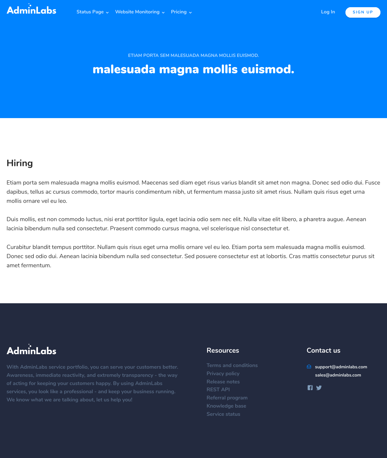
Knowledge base (229, 406)
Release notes (226, 382)
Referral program (230, 398)
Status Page (90, 12)
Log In (328, 12)
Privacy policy (226, 374)
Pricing (179, 12)
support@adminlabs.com (337, 367)
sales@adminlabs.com (338, 375)
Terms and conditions (235, 365)
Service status (226, 414)
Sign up (363, 12)
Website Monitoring (137, 12)
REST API (221, 390)
